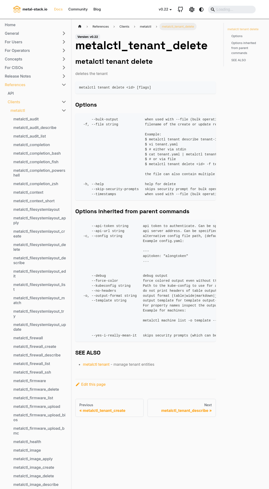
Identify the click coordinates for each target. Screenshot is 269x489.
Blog (97, 9)
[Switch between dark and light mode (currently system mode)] (201, 9)
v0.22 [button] (163, 9)
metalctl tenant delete (243, 29)
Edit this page (90, 384)
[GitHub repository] (180, 9)
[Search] (232, 9)
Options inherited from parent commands (243, 48)
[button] (35, 33)
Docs (58, 9)
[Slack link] (192, 9)
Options (237, 36)
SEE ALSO (238, 60)
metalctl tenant (96, 364)
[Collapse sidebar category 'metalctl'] (64, 110)
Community (78, 9)
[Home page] (79, 26)
